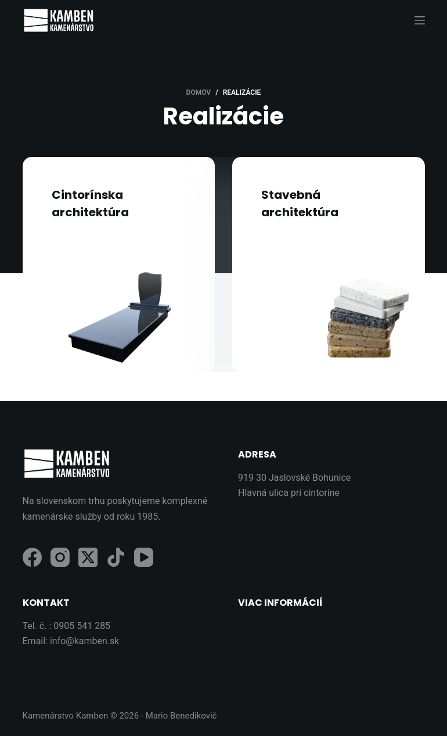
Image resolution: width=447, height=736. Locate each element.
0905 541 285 (81, 625)
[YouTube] (143, 557)
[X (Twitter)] (88, 557)
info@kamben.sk (85, 640)
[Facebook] (32, 557)
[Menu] (419, 20)
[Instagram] (60, 557)
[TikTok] (115, 557)
